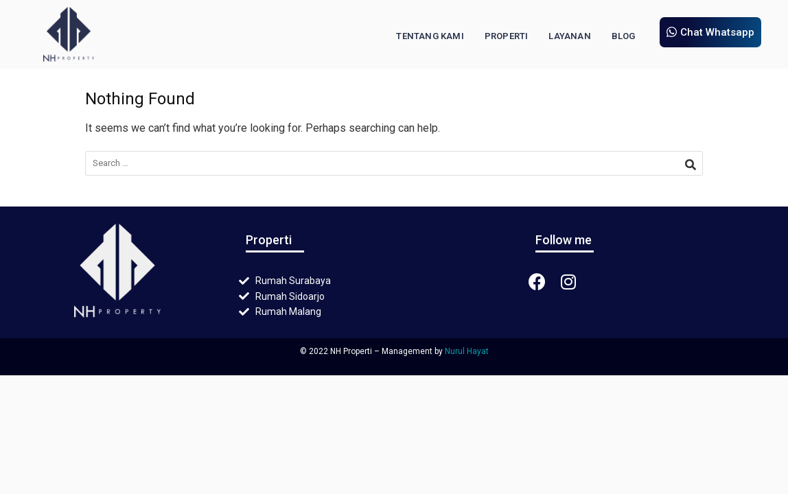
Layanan (569, 36)
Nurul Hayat (467, 351)
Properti (507, 36)
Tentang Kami (429, 36)
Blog (624, 36)
